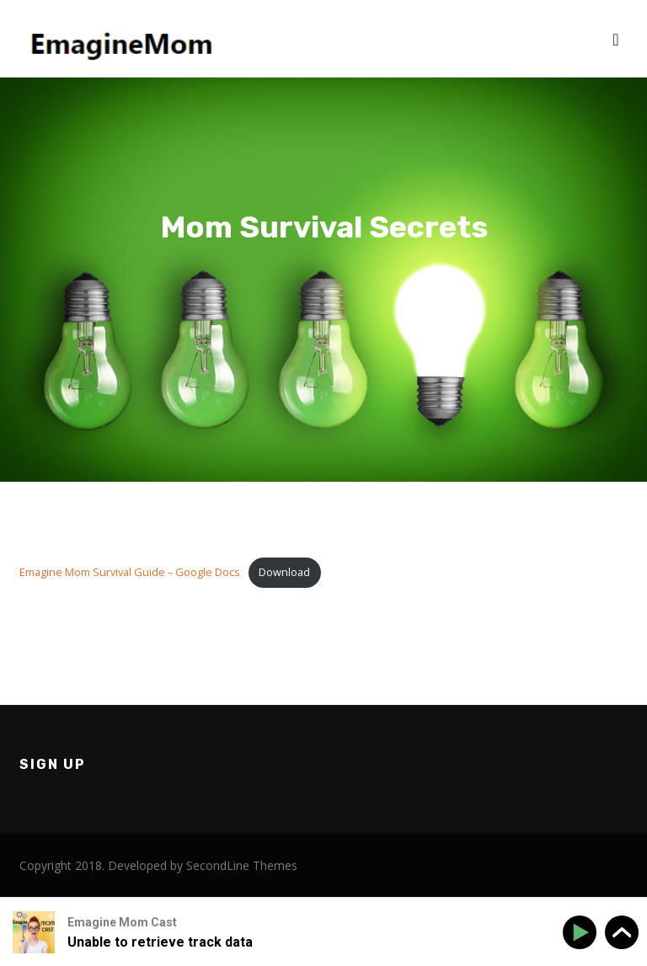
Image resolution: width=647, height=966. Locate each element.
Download (284, 571)
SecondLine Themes (241, 865)
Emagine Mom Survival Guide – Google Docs (129, 571)
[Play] (582, 933)
